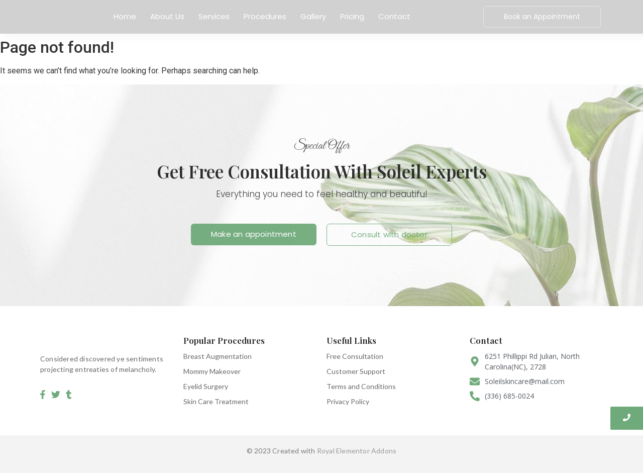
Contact (394, 16)
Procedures (265, 16)
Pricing (352, 16)
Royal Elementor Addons (356, 450)
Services (214, 16)
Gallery (313, 16)
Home (125, 16)
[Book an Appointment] (542, 17)
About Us (167, 16)
